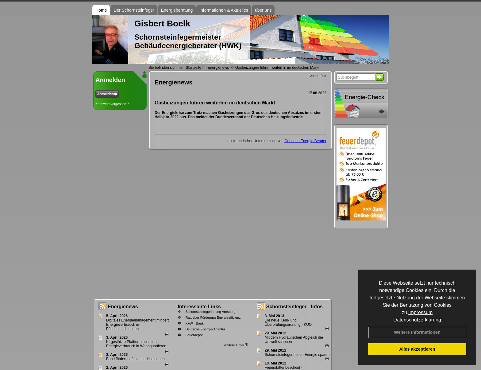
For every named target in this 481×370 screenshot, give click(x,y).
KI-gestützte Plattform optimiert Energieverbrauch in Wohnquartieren (136, 344)
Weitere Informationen (417, 332)
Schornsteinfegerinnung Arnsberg (210, 312)
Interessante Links (199, 306)
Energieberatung (177, 10)
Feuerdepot (193, 335)
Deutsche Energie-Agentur (205, 329)
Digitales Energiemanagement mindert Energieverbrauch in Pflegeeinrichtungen (137, 324)
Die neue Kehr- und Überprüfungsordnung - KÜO (288, 322)
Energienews (123, 306)
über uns (263, 10)
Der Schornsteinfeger (134, 10)
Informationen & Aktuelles (223, 10)
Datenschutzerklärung (417, 319)
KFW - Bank (194, 323)
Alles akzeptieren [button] (417, 349)
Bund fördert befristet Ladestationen (135, 359)
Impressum (420, 312)
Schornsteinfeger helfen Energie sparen (297, 354)
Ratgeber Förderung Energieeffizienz (212, 317)
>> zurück (318, 76)
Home (101, 10)
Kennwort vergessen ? (112, 104)
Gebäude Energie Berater (305, 141)
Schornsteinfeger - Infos (294, 306)
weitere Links (236, 345)
